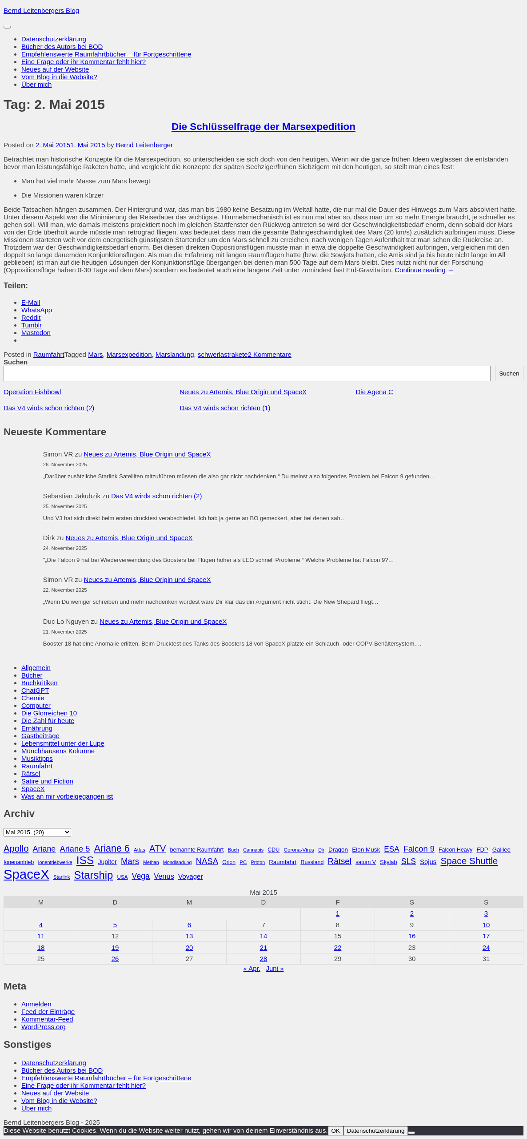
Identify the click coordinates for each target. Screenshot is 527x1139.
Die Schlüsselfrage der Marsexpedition (263, 126)
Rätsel (30, 773)
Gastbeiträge (40, 735)
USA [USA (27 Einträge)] (122, 877)
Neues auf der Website (55, 69)
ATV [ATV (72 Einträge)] (157, 848)
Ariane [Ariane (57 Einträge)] (44, 848)
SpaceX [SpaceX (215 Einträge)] (26, 874)
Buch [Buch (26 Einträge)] (233, 849)
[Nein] (411, 1132)
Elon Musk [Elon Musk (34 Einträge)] (366, 849)
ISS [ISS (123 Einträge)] (85, 860)
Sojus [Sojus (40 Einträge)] (428, 861)
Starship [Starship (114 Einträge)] (93, 875)
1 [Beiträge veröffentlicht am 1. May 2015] (337, 913)
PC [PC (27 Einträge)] (243, 862)
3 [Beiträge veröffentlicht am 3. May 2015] (486, 913)
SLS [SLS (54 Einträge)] (408, 861)
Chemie (32, 698)
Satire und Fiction (47, 781)
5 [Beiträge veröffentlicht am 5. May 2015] (115, 925)
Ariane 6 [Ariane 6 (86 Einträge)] (112, 848)
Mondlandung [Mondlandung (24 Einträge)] (177, 862)
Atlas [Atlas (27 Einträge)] (139, 849)
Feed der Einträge (48, 1011)
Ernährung (36, 728)
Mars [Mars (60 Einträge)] (130, 861)
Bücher (32, 675)
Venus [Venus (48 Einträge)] (164, 876)
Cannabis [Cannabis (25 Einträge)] (253, 849)
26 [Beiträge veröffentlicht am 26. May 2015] (115, 958)
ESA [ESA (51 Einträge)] (391, 849)
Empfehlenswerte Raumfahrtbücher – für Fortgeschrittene (106, 54)
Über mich (36, 84)
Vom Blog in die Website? (59, 77)
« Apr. (252, 968)
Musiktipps (37, 758)
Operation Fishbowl (32, 392)
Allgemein (36, 667)
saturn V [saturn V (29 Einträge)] (365, 862)
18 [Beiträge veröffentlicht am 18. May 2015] (41, 947)
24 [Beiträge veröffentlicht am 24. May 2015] (486, 947)
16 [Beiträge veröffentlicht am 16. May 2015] (412, 936)
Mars (95, 354)
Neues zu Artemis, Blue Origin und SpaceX (243, 392)
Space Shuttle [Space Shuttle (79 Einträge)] (469, 861)
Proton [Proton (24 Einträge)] (258, 862)
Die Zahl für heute (47, 720)
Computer (36, 705)
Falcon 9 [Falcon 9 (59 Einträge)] (419, 848)
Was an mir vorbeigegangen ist (67, 796)
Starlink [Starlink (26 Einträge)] (61, 877)
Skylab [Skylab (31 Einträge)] (388, 862)
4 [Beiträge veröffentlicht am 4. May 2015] (41, 925)
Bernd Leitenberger (144, 145)
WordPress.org (43, 1026)
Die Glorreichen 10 (49, 713)
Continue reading (424, 270)
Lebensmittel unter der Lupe (62, 743)
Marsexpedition (129, 354)
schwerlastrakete (223, 354)
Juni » (274, 968)
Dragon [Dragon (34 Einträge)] (338, 849)
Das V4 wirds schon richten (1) (225, 408)
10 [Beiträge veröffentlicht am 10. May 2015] (486, 925)
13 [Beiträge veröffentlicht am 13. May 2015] (189, 936)
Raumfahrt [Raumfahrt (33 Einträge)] (282, 862)
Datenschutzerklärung (53, 39)
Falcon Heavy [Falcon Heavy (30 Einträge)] (455, 850)
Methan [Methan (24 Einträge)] (151, 862)
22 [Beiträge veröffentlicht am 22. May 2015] (338, 947)
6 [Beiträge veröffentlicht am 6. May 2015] (189, 925)
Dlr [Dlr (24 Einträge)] (321, 849)
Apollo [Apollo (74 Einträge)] (16, 848)
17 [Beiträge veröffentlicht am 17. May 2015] (486, 936)
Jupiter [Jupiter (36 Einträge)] (107, 861)
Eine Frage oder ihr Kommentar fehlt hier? (83, 61)
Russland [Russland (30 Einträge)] (311, 862)
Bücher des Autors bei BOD (62, 46)
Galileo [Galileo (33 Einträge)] (501, 849)
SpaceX (33, 788)
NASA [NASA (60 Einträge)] (207, 861)
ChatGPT (35, 690)
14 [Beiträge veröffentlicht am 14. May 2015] (263, 936)
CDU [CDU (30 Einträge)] (273, 850)
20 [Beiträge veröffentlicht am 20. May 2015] (189, 947)
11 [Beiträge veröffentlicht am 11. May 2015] (41, 936)
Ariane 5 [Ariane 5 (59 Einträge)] (75, 848)
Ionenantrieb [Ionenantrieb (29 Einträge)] (19, 862)
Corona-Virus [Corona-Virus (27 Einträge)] (298, 849)
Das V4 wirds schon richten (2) (49, 408)
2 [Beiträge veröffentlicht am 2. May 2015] (412, 913)
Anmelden (36, 1004)
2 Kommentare (269, 354)
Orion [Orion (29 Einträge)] (229, 862)
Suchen (16, 362)
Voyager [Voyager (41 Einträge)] (190, 876)
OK (335, 1130)
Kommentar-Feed (47, 1019)
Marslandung (175, 354)
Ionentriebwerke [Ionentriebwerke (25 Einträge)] (55, 862)
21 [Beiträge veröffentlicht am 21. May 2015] (263, 947)
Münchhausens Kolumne (58, 751)
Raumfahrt (48, 354)
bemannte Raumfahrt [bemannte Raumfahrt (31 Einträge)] (197, 849)
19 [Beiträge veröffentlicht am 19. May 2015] (115, 947)
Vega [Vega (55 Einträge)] (141, 876)
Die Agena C (374, 392)
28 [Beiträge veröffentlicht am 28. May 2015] (263, 958)
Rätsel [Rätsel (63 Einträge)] (340, 861)
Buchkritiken (39, 683)
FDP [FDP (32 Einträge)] (482, 849)
